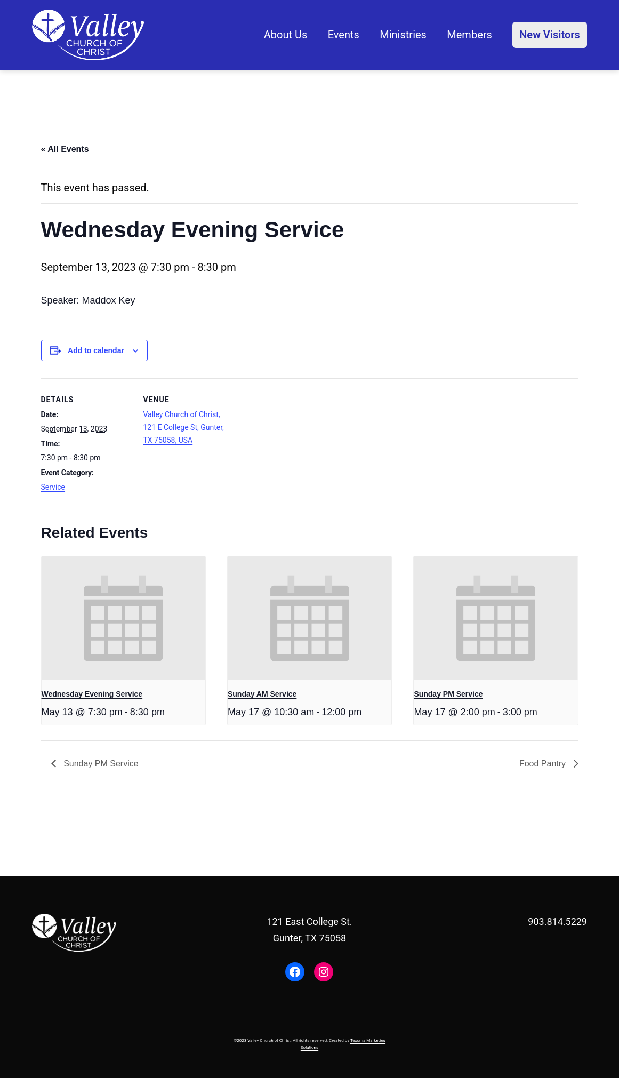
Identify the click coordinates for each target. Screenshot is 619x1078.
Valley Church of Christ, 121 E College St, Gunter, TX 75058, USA (183, 427)
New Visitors (549, 34)
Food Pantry (543, 763)
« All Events (65, 149)
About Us (286, 34)
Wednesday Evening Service (92, 694)
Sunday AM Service (262, 694)
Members (469, 34)
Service (53, 487)
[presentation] (123, 617)
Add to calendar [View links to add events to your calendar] (96, 350)
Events (343, 34)
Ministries (403, 34)
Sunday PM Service (448, 694)
